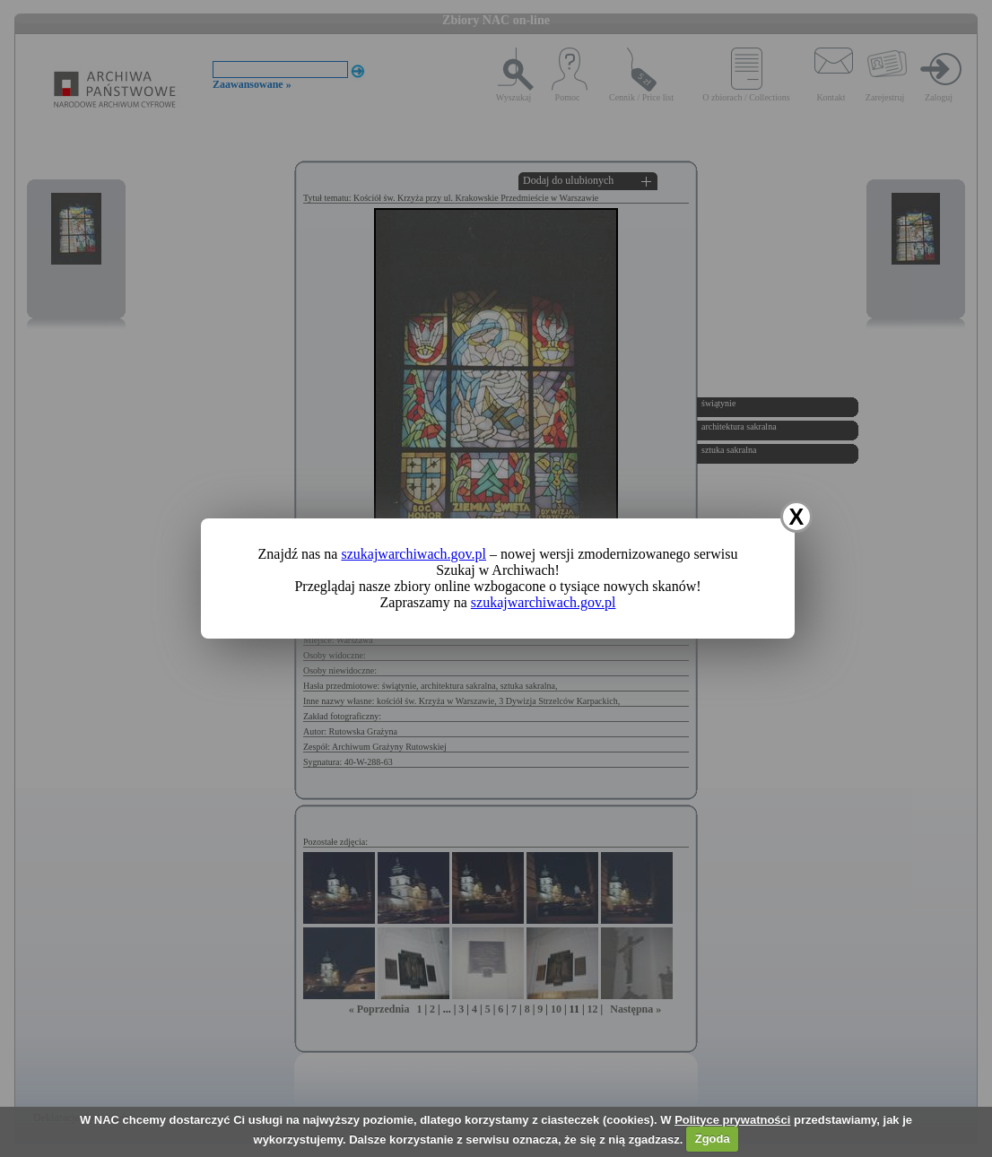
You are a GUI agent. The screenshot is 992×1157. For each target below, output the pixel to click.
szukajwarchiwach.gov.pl (413, 553)
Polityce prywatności (732, 1120)
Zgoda (712, 1138)
